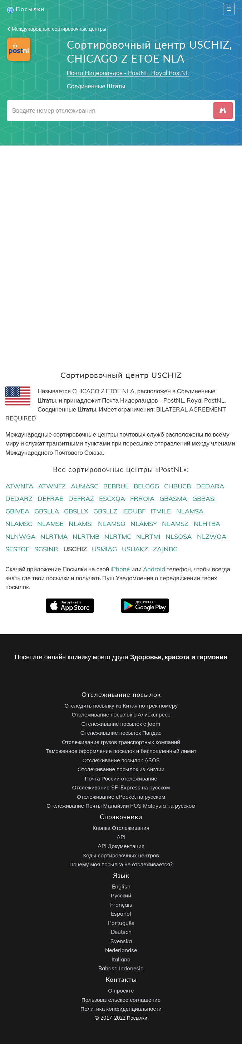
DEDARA (210, 486)
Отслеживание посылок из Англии (121, 769)
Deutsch (121, 932)
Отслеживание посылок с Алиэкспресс (121, 714)
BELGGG (146, 486)
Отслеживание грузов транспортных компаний (121, 742)
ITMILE (160, 511)
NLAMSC (18, 523)
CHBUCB (177, 486)
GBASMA (173, 498)
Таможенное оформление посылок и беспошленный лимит (120, 751)
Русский (121, 895)
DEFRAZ (81, 498)
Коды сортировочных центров (121, 855)
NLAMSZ (175, 523)
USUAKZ (135, 549)
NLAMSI (81, 523)
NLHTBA (207, 523)
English (121, 886)
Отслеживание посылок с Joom (121, 723)
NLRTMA (54, 536)
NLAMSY (143, 523)
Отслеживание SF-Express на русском (121, 787)
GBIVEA (17, 511)
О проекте (121, 990)
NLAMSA (189, 511)
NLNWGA (20, 536)
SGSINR (46, 549)
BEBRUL (116, 486)
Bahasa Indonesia (121, 968)
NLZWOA (211, 536)
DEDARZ (19, 498)
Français (121, 904)
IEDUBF (133, 511)
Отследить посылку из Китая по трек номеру (121, 705)
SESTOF (17, 549)
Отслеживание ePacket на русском (121, 796)
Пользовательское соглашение (121, 999)
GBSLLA (46, 511)
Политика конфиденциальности (121, 1008)
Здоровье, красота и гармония (178, 657)
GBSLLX (76, 511)
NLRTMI (148, 536)
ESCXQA (112, 498)
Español (121, 914)
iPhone (120, 569)
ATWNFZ (52, 486)
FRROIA (142, 498)
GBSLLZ (105, 511)
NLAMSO (111, 523)
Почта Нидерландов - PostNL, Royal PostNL (128, 73)
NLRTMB (86, 536)
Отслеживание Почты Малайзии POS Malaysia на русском (121, 806)
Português (121, 923)
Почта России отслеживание (121, 778)
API (121, 837)
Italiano (121, 959)
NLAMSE (50, 523)
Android (154, 569)
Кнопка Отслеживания (121, 827)
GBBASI (204, 498)
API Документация (121, 846)
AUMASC (84, 486)
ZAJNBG (165, 549)
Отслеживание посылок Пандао (121, 733)
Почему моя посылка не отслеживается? (121, 864)
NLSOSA (179, 536)
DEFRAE (50, 498)
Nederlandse (121, 950)
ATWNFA (19, 486)
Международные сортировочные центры (56, 29)
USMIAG (104, 549)
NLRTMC (117, 536)
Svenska (121, 941)
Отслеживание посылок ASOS (120, 760)
